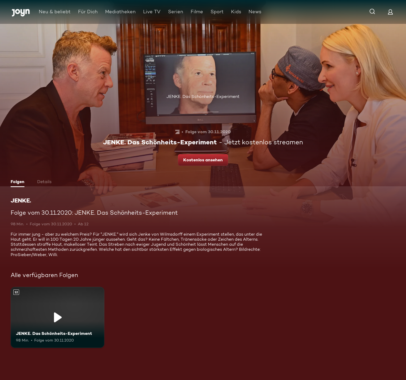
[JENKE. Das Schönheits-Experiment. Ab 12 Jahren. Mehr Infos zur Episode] (57, 317)
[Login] (390, 11)
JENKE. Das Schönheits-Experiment (203, 96)
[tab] (19, 182)
